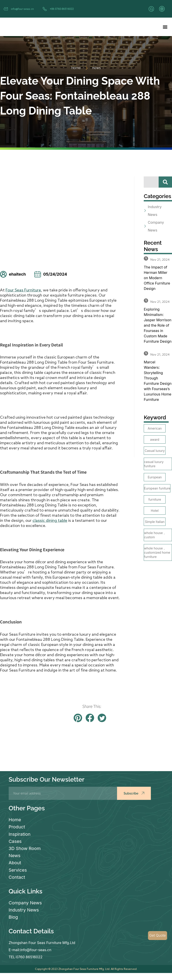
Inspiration (20, 834)
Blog (13, 916)
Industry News (24, 909)
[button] (165, 27)
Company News (25, 902)
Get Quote (157, 935)
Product (17, 827)
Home (15, 819)
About (15, 862)
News (14, 855)
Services (18, 869)
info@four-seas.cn (22, 8)
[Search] (165, 182)
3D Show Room (25, 848)
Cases (15, 841)
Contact (17, 876)
